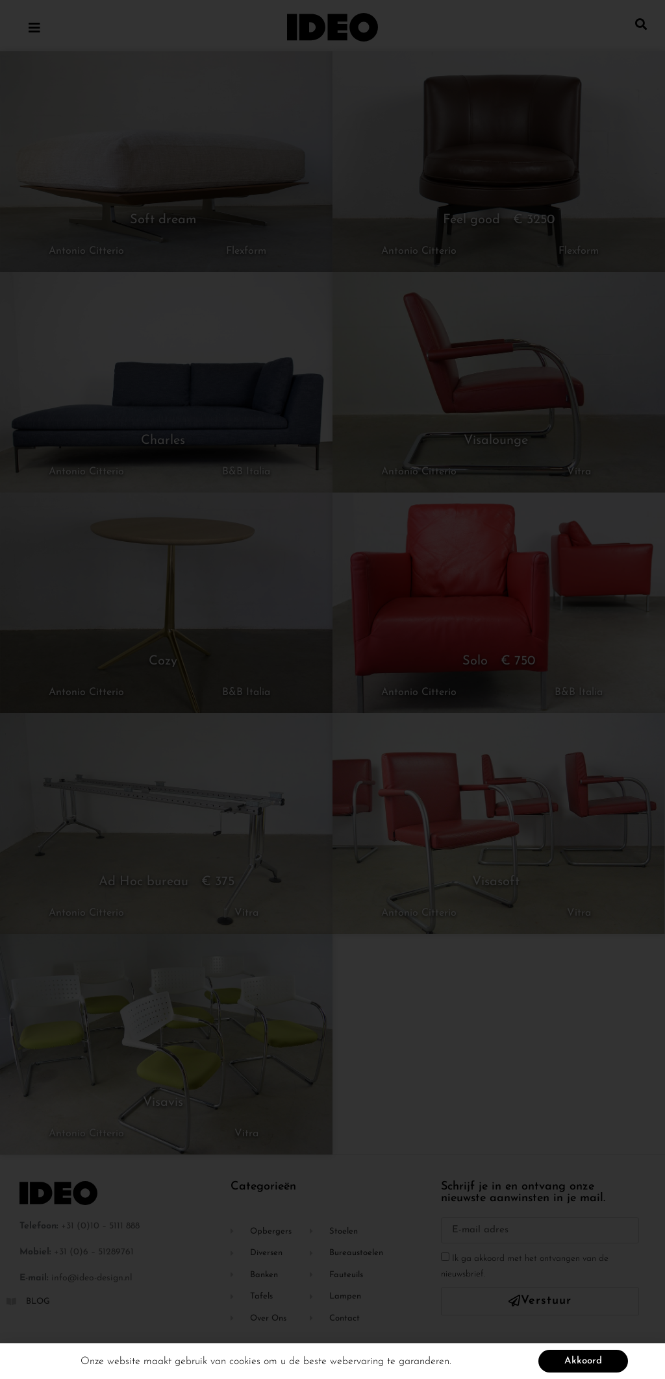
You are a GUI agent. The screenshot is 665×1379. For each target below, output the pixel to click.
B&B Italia (246, 472)
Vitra (579, 472)
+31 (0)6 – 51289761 (94, 1252)
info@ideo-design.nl (91, 1278)
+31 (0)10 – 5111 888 (100, 1226)
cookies (244, 1365)
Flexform (246, 251)
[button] (641, 23)
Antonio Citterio (86, 251)
